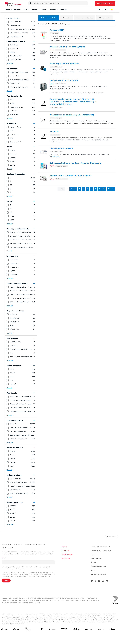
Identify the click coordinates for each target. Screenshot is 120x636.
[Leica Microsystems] (76, 629)
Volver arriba (111, 537)
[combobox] (58, 3)
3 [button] (75, 189)
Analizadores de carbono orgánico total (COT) (72, 115)
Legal (93, 554)
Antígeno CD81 (57, 30)
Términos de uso (96, 558)
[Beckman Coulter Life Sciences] (28, 629)
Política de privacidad (98, 566)
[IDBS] (52, 629)
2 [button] (71, 189)
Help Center (66, 558)
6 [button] (87, 189)
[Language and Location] (112, 9)
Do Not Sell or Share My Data (101, 550)
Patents (93, 562)
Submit (6, 580)
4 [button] (79, 189)
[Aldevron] (16, 629)
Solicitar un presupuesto (105, 3)
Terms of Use (13, 574)
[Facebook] (92, 581)
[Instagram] (95, 581)
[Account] (105, 9)
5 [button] (83, 189)
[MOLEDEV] (88, 629)
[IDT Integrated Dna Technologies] (64, 629)
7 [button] (91, 189)
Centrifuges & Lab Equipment (64, 80)
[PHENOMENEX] (100, 629)
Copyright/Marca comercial (100, 547)
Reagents (54, 132)
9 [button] (99, 189)
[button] (30, 3)
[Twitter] (103, 581)
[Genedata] (40, 629)
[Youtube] (107, 581)
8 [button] (95, 189)
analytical (55, 157)
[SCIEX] (112, 629)
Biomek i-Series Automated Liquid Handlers (70, 176)
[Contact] (99, 9)
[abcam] (4, 629)
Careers (64, 547)
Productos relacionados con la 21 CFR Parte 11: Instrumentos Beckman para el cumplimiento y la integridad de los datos (73, 102)
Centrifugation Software (61, 148)
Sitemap (93, 570)
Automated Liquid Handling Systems (67, 47)
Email (4, 558)
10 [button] (104, 189)
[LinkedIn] (99, 581)
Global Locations (67, 554)
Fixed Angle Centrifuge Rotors (64, 64)
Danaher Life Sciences (98, 574)
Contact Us (65, 550)
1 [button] (67, 189)
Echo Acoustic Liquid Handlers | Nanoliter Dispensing (75, 163)
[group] (21, 21)
